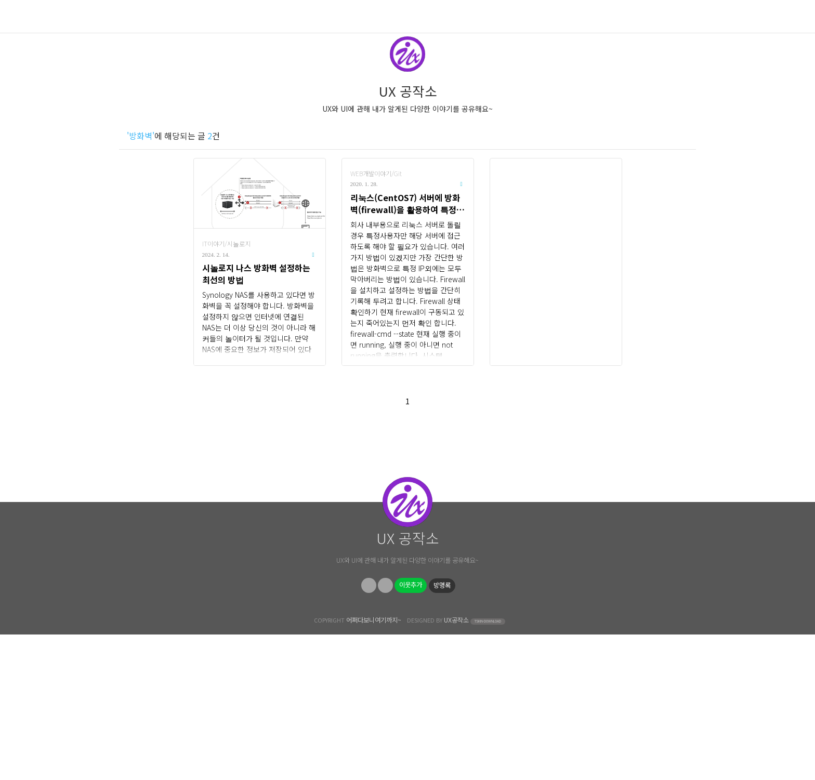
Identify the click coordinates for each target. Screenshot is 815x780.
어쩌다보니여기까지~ (373, 765)
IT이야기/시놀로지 (226, 243)
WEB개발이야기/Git (376, 173)
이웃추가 (410, 730)
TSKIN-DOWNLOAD (488, 766)
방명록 (442, 730)
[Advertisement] (556, 261)
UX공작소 (456, 765)
